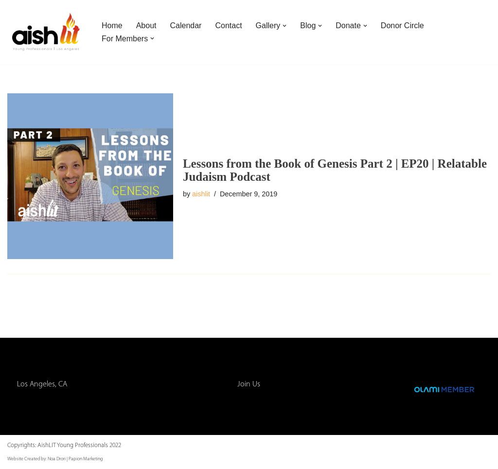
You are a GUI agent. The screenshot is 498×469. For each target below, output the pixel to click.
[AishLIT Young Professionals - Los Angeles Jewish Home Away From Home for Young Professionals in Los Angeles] (46, 32)
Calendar (186, 25)
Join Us (248, 384)
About (146, 25)
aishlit (201, 194)
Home (112, 25)
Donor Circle (402, 25)
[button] (284, 26)
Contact (228, 25)
